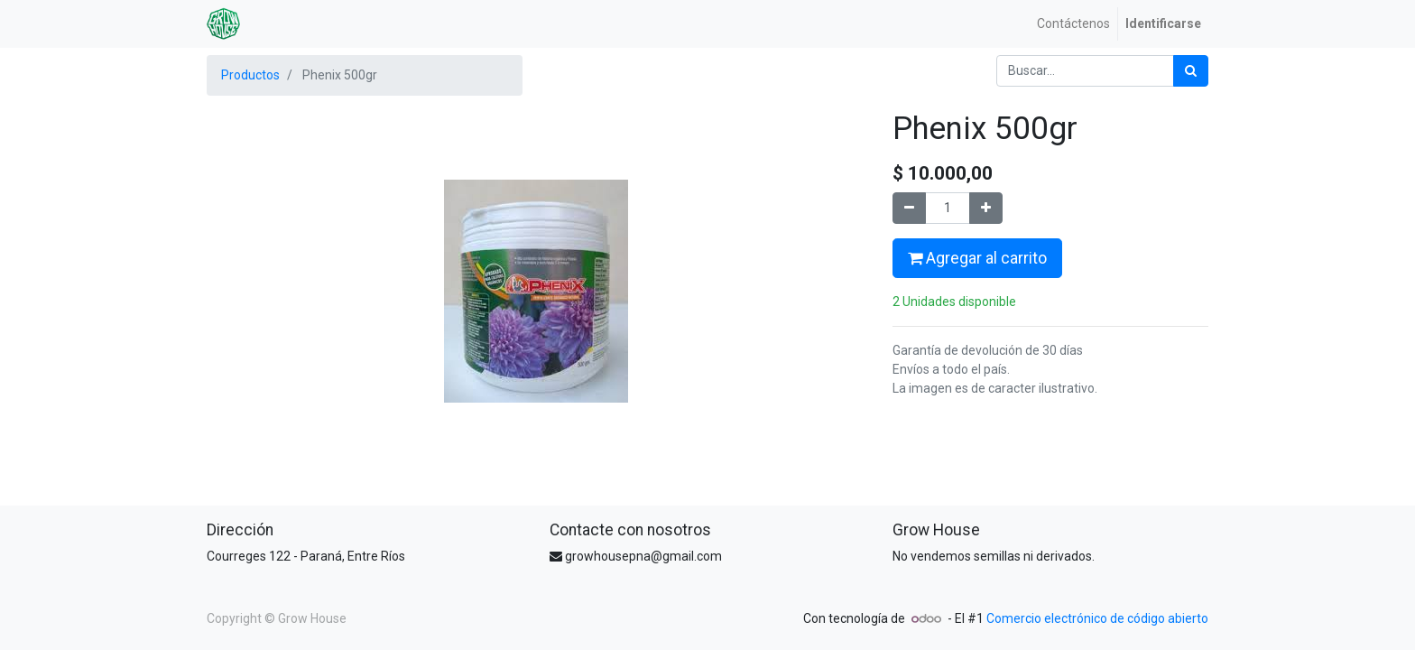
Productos (250, 75)
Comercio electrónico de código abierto (1097, 618)
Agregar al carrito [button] (977, 258)
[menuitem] (1073, 24)
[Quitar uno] (909, 208)
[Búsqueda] (1190, 71)
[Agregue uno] (986, 208)
